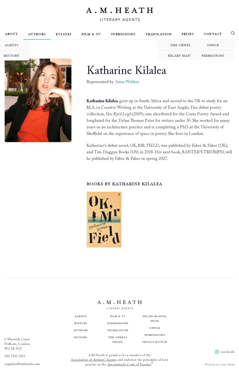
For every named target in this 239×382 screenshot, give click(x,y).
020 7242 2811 (14, 356)
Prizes (188, 33)
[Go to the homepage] (119, 14)
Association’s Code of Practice (130, 364)
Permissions (212, 55)
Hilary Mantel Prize (187, 55)
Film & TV (91, 33)
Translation (158, 33)
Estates (64, 33)
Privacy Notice (154, 342)
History (80, 323)
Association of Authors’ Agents (93, 360)
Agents (80, 316)
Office (213, 44)
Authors (37, 33)
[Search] (233, 34)
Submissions (123, 33)
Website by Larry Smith (220, 364)
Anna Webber (127, 82)
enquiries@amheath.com (22, 364)
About (11, 33)
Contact (213, 33)
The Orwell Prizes (187, 44)
